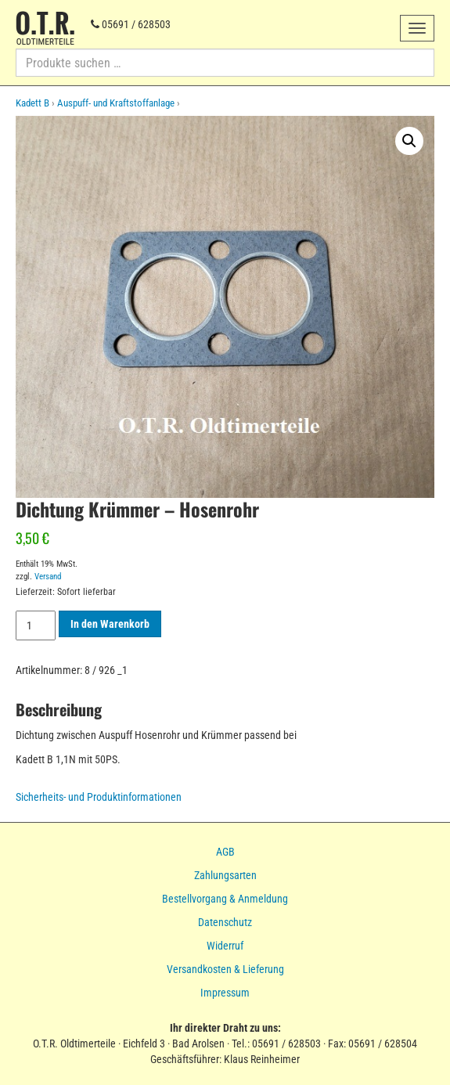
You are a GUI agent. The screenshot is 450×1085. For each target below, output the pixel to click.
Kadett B (32, 103)
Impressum (225, 992)
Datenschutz (225, 922)
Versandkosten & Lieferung (225, 969)
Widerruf (225, 945)
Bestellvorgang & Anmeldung (225, 898)
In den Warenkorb (109, 624)
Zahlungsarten (225, 875)
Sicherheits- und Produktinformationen (99, 797)
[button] (409, 141)
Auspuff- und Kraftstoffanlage (116, 103)
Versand (47, 576)
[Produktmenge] (36, 625)
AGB (225, 851)
